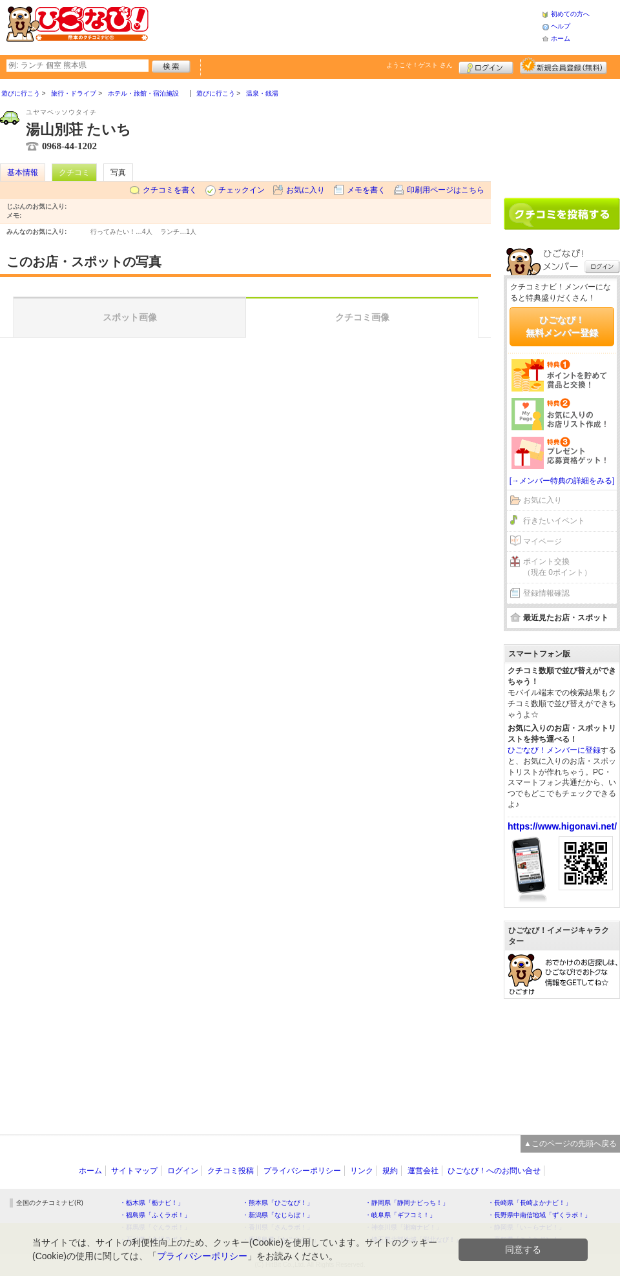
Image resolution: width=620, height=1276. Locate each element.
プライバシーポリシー (302, 1170)
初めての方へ (570, 13)
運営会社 (423, 1170)
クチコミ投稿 (230, 1170)
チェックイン (241, 189)
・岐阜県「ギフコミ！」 (400, 1214)
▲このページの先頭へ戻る (570, 1143)
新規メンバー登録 (563, 66)
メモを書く (366, 189)
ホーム (560, 38)
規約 (390, 1170)
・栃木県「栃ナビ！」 (151, 1202)
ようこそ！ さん (419, 64)
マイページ (542, 541)
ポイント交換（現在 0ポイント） (557, 567)
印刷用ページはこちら (445, 189)
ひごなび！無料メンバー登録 (562, 326)
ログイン (486, 66)
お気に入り (305, 189)
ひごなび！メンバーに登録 (554, 750)
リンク (361, 1170)
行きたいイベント (554, 520)
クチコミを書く (170, 189)
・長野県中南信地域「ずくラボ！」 (539, 1214)
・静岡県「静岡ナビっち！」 (407, 1202)
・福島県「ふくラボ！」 (155, 1214)
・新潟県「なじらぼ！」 (277, 1214)
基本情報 (22, 172)
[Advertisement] (562, 133)
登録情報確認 (546, 593)
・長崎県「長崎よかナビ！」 (530, 1202)
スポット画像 (130, 317)
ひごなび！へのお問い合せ (494, 1170)
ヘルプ (560, 26)
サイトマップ (134, 1170)
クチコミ (74, 172)
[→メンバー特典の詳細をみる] (562, 480)
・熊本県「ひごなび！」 (277, 1202)
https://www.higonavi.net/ (562, 826)
